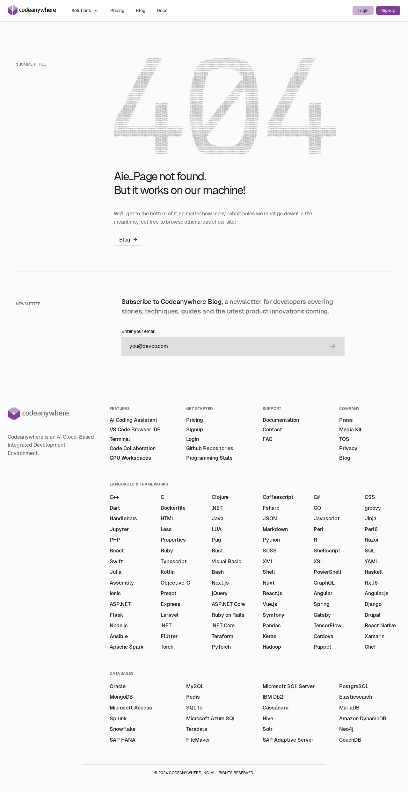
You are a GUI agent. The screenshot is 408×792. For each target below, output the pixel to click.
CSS (370, 497)
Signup (388, 10)
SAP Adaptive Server (288, 740)
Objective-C (175, 583)
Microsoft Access (131, 707)
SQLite (194, 707)
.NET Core (223, 625)
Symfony (273, 615)
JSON (270, 518)
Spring (322, 604)
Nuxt (269, 583)
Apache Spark (127, 647)
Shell (269, 572)
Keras (269, 636)
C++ (114, 497)
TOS (344, 439)
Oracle (118, 686)
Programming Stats (209, 458)
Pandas (272, 625)
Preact (169, 593)
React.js (272, 593)
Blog (141, 10)
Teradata (196, 729)
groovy (373, 508)
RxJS (371, 583)
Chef (370, 647)
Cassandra (275, 707)
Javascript (327, 518)
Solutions (85, 10)
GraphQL (324, 583)
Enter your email (138, 331)
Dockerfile (173, 508)
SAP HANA (122, 740)
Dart (115, 508)
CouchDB (350, 740)
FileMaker (198, 740)
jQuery (220, 593)
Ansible (119, 636)
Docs (162, 10)
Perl (319, 529)
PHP (115, 539)
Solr (268, 729)
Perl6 (371, 529)
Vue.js (270, 604)
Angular (323, 593)
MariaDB (349, 707)
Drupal (373, 615)
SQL (370, 550)
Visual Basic (226, 561)
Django (373, 604)
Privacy (348, 448)
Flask (116, 615)
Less (166, 529)
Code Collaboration (133, 448)
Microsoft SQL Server (289, 686)
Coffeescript (278, 497)
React (117, 550)
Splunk (118, 718)
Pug (216, 539)
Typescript (174, 561)
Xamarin (374, 636)
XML (268, 561)
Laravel (169, 615)
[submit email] (332, 346)
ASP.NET (120, 604)
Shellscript (327, 550)
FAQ (268, 439)
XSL (318, 561)
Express (170, 604)
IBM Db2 (273, 697)
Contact (272, 429)
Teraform (222, 636)
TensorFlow (327, 625)
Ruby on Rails (228, 615)
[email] (226, 346)
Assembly (122, 583)
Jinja (370, 518)
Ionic (115, 593)
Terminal (120, 439)
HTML (167, 518)
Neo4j (346, 729)
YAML (371, 561)
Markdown (275, 529)
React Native (380, 625)
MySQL (195, 686)
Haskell (374, 572)
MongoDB (121, 697)
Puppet (323, 647)
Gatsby (322, 615)
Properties (173, 539)
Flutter (169, 636)
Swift (116, 561)
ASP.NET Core (228, 604)
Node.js (119, 625)
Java (217, 518)
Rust (217, 550)
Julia (115, 572)
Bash (218, 572)
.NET (217, 508)
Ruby (167, 550)
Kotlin (168, 572)
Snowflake (122, 729)
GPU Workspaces (130, 458)
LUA (217, 529)
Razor (372, 539)
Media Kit (350, 429)
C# (317, 497)
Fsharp (271, 508)
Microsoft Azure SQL (211, 718)
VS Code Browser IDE (135, 429)
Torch (167, 647)
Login (363, 10)
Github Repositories (209, 448)
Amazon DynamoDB (362, 718)
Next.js (220, 583)
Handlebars (123, 518)
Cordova (323, 636)
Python (271, 539)
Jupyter (119, 529)
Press (346, 420)
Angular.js (377, 593)
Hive (268, 718)
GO (317, 508)
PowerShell (327, 572)
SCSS (270, 550)
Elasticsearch (355, 697)
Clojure (220, 497)
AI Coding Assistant (133, 420)
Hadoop (272, 647)
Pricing (118, 10)
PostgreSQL (353, 686)
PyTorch (221, 647)
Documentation (281, 420)
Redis (193, 697)
